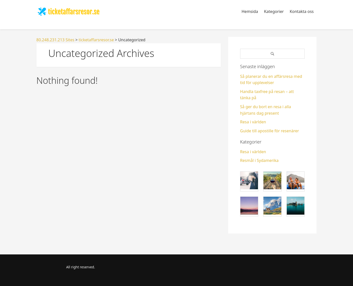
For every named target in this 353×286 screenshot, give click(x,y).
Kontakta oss (302, 11)
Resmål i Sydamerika (259, 160)
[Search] (272, 54)
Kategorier (274, 11)
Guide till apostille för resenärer (269, 131)
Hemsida (250, 11)
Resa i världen (253, 122)
